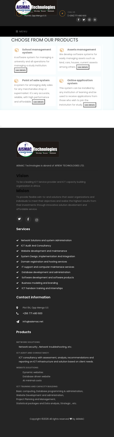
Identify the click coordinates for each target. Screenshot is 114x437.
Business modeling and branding (37, 283)
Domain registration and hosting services (41, 261)
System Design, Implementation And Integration (45, 256)
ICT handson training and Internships (39, 288)
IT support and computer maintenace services (45, 267)
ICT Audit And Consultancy (33, 245)
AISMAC (80, 419)
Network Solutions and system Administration (44, 240)
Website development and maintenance (41, 251)
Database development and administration (43, 272)
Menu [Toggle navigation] (22, 31)
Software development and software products (45, 277)
